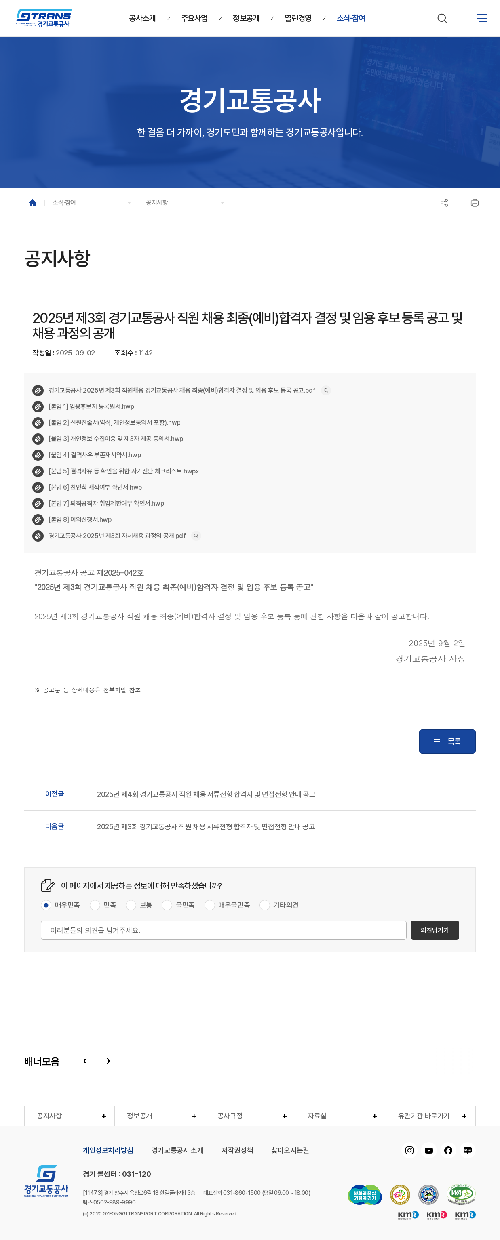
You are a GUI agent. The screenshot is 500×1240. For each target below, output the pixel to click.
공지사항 (49, 1116)
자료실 (317, 1116)
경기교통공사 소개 (177, 1150)
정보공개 (139, 1116)
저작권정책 (237, 1150)
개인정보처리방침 (108, 1150)
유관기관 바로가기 (424, 1116)
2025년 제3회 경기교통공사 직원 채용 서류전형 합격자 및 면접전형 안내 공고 (206, 826)
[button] (91, 202)
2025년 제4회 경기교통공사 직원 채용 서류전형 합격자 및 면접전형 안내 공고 (206, 794)
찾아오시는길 (290, 1150)
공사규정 (230, 1116)
